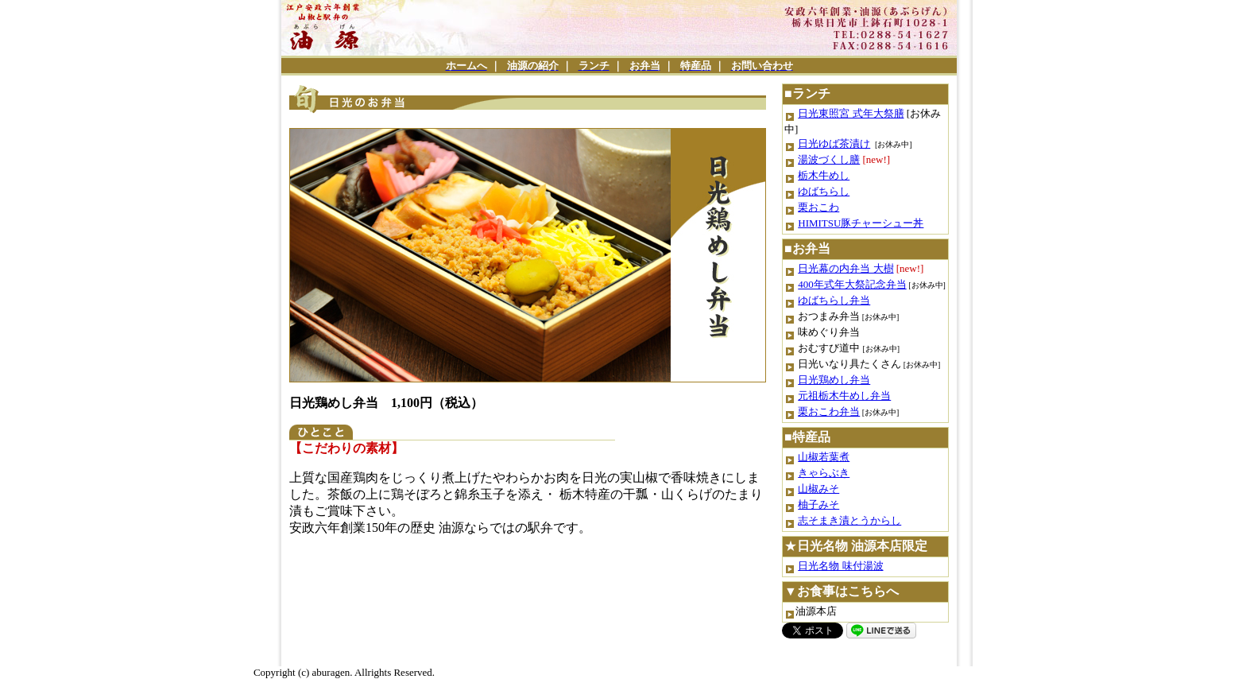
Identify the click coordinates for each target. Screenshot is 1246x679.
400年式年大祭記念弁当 (852, 284)
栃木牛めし (823, 175)
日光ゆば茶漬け (834, 143)
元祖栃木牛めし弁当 (844, 396)
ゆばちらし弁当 (834, 300)
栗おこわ (818, 207)
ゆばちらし (823, 191)
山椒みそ (818, 489)
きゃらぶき (823, 473)
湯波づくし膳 (829, 159)
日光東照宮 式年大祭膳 (851, 113)
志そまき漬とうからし (849, 520)
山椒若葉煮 (823, 457)
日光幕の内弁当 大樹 (845, 268)
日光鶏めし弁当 (834, 380)
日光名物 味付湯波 (840, 566)
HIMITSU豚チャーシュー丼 (860, 223)
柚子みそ (818, 504)
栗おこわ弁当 (829, 411)
